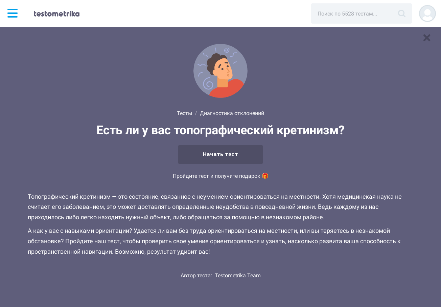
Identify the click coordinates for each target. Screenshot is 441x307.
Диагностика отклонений (232, 113)
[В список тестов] (427, 38)
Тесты (184, 113)
